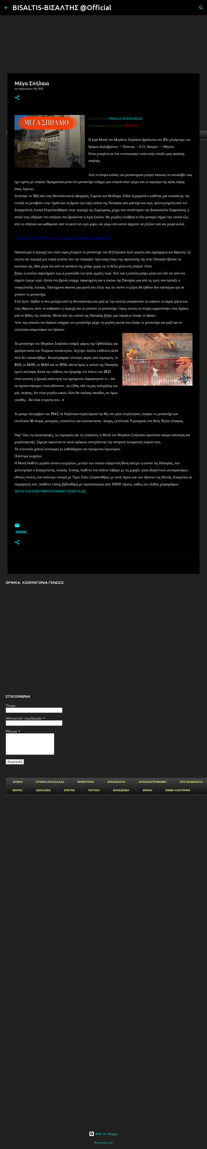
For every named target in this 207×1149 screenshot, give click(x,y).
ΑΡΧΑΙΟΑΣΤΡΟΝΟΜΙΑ (152, 782)
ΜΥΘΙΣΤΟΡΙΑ (86, 782)
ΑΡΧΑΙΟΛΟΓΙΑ (116, 782)
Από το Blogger (103, 1134)
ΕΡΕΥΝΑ (69, 790)
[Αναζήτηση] (117, 7)
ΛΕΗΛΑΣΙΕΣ (43, 790)
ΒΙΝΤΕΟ (17, 790)
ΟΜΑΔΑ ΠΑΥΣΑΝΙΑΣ (125, 118)
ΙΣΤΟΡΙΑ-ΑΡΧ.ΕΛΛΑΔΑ (50, 782)
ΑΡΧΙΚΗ (17, 782)
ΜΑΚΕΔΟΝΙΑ (121, 790)
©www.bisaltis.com (103, 1142)
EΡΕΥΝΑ (21, 532)
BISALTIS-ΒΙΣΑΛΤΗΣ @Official (61, 7)
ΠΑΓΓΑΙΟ (94, 790)
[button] (17, 98)
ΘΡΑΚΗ (147, 790)
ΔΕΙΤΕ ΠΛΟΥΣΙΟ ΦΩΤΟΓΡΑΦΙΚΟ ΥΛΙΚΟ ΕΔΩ (50, 491)
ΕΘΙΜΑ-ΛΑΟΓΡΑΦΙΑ (178, 790)
